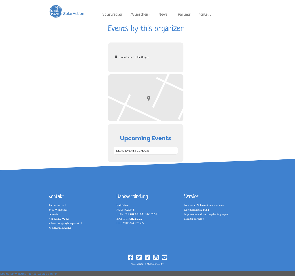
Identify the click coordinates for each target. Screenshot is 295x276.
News (164, 14)
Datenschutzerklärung (196, 209)
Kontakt (204, 14)
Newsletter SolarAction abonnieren (204, 205)
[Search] (94, 11)
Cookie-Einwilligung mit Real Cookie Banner (28, 273)
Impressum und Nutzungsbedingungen (206, 214)
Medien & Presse (194, 218)
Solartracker (113, 14)
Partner (184, 14)
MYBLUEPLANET (60, 227)
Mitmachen (141, 14)
